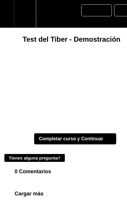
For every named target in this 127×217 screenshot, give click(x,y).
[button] (7, 14)
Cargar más (29, 194)
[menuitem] (25, 14)
